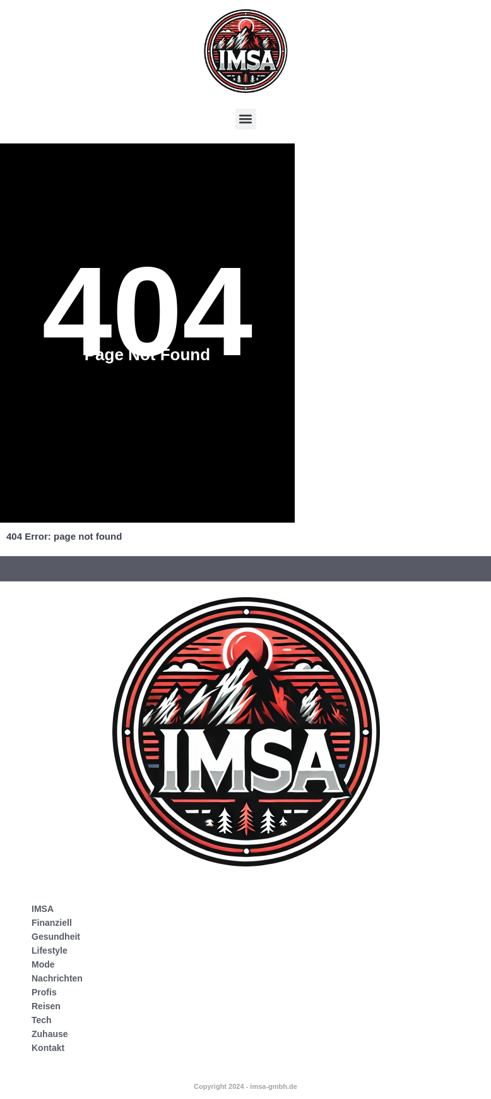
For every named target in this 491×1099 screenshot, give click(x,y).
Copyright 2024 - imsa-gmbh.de (245, 1086)
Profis (44, 992)
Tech (42, 1020)
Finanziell (52, 923)
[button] (245, 119)
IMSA (43, 909)
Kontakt (48, 1048)
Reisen (46, 1006)
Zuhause (50, 1034)
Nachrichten (57, 978)
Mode (43, 964)
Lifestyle (50, 950)
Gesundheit (56, 937)
